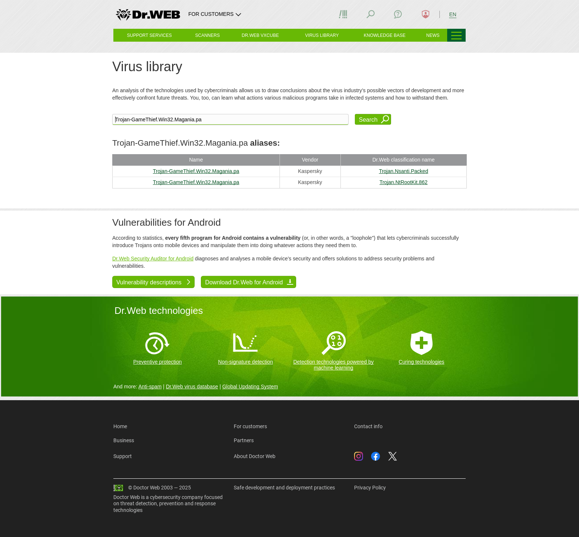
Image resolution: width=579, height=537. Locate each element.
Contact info (368, 426)
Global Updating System (250, 386)
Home (120, 426)
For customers (250, 426)
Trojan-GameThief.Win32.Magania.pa (196, 171)
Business (123, 440)
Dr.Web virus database (192, 386)
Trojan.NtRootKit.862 (404, 182)
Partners (244, 440)
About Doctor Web (254, 456)
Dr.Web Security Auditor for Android (152, 258)
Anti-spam (150, 386)
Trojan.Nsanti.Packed (403, 171)
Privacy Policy (370, 488)
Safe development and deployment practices (284, 488)
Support (122, 456)
